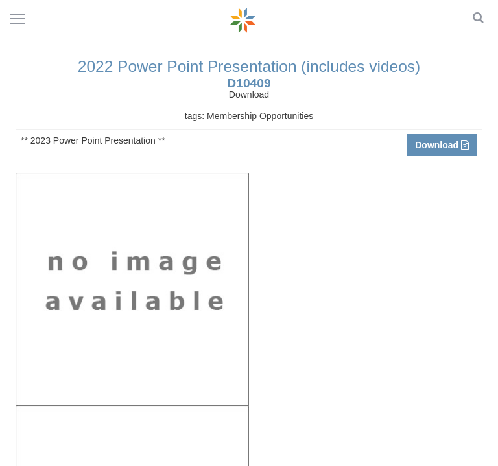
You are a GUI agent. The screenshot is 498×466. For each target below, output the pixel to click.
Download (442, 145)
